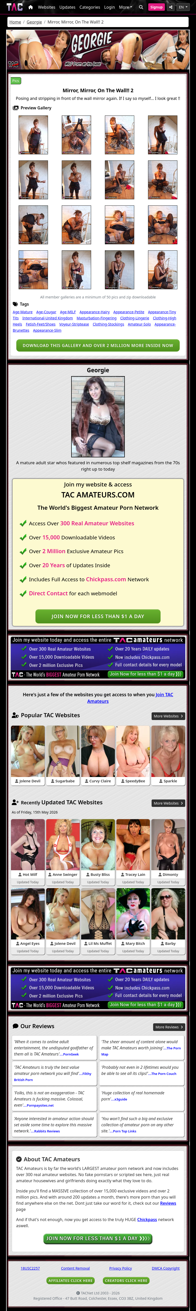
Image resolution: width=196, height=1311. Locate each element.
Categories (90, 7)
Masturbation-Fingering (96, 318)
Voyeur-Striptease (74, 324)
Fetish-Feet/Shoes (40, 324)
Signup (157, 7)
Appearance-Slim (47, 330)
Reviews (168, 1203)
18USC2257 (30, 1268)
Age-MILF (68, 311)
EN (182, 7)
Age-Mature (23, 311)
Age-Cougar (46, 311)
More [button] (124, 7)
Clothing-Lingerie (134, 318)
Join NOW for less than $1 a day (98, 616)
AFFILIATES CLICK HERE (70, 1280)
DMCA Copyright (166, 1268)
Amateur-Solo (139, 324)
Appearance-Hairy (95, 311)
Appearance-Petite (128, 311)
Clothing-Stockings (108, 324)
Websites (46, 7)
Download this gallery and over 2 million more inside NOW (98, 345)
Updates (67, 7)
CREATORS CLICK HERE (126, 1280)
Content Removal (75, 1268)
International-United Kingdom (47, 318)
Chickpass (147, 1219)
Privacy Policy (120, 1268)
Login (109, 7)
